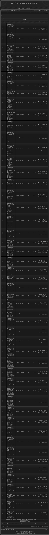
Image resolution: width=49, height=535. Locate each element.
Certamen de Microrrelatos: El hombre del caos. (10, 259)
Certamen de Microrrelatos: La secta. (10, 320)
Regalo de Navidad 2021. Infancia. (10, 294)
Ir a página (35, 523)
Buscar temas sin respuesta (6, 10)
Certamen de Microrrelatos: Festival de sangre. (10, 230)
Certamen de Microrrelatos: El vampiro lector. (10, 83)
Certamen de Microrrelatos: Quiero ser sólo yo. (11, 111)
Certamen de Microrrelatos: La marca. (10, 240)
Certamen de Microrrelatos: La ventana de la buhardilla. (10, 398)
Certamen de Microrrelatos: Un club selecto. (10, 419)
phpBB (21, 531)
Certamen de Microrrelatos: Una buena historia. (10, 54)
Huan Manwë (25, 533)
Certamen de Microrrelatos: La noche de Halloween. (10, 439)
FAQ (19, 8)
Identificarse (28, 8)
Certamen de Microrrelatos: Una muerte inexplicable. (10, 476)
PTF (29, 532)
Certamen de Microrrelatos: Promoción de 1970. (10, 348)
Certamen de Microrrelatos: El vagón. (10, 269)
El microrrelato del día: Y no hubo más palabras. (10, 278)
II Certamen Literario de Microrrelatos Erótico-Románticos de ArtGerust (10, 105)
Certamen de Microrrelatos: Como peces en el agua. (11, 99)
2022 (9, 281)
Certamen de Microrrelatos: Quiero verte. (10, 181)
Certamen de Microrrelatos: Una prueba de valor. (10, 409)
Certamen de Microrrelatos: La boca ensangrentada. (11, 36)
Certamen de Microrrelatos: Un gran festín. (10, 379)
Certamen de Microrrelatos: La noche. (10, 45)
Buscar (23, 8)
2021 (9, 497)
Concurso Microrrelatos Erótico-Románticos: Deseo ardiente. (10, 217)
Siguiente (46, 523)
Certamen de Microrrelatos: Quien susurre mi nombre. (10, 511)
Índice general (5, 12)
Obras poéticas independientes (10, 297)
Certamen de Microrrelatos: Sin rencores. (10, 388)
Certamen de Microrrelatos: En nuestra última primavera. (10, 193)
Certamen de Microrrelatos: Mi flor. (10, 204)
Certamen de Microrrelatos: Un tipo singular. (10, 329)
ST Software (25, 532)
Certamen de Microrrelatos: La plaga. (10, 311)
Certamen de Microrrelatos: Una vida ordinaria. (10, 429)
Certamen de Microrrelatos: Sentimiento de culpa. (11, 249)
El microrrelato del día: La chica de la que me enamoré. (11, 494)
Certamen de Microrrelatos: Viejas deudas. (10, 74)
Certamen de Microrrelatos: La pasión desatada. (10, 157)
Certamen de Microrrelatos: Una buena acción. (10, 501)
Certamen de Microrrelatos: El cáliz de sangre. (10, 285)
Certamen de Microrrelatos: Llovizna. (10, 485)
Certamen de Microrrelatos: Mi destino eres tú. (11, 169)
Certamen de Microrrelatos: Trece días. (10, 458)
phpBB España (32, 533)
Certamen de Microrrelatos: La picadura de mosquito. (10, 338)
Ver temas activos (16, 10)
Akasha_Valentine (20, 28)
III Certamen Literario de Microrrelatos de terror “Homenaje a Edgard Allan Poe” (10, 353)
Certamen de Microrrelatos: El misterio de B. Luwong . (10, 449)
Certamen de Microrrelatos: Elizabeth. (10, 467)
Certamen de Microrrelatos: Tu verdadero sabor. (10, 134)
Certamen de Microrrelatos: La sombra (10, 370)
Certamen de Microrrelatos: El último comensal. (10, 301)
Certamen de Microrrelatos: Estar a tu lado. (11, 123)
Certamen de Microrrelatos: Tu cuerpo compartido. (10, 145)
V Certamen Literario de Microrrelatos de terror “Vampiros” (10, 31)
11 (43, 523)
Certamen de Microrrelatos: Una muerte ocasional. (10, 26)
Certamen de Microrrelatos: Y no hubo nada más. (10, 64)
